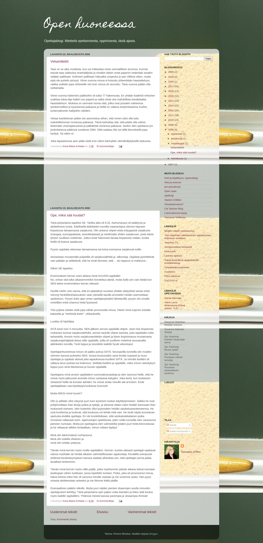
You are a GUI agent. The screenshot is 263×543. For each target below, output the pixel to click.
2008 (171, 129)
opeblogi (169, 195)
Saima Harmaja (172, 298)
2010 (171, 120)
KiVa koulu (170, 251)
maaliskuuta (178, 143)
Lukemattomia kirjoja (175, 213)
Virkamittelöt (59, 61)
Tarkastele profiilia (191, 451)
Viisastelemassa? (174, 204)
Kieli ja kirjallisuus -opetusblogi (181, 178)
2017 (171, 86)
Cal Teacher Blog (173, 208)
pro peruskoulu (172, 186)
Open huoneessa (90, 25)
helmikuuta (177, 158)
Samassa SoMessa (175, 217)
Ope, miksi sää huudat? (67, 215)
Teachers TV (171, 242)
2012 (171, 110)
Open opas (170, 191)
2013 (171, 105)
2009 (171, 125)
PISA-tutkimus (172, 276)
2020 (171, 72)
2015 (171, 96)
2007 (171, 164)
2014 (171, 100)
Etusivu (102, 512)
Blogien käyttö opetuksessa (179, 231)
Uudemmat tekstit (63, 512)
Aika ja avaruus (172, 182)
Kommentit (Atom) (67, 519)
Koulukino (169, 271)
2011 (171, 115)
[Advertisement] (103, 179)
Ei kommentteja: (106, 146)
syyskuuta (177, 133)
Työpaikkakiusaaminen (176, 267)
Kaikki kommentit (177, 431)
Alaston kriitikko (173, 200)
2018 (171, 81)
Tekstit (171, 425)
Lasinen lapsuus (173, 255)
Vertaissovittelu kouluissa (178, 247)
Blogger (153, 533)
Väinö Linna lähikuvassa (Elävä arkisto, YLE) (174, 305)
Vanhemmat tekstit (142, 512)
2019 (171, 77)
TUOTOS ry (170, 280)
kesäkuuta (177, 138)
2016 (171, 91)
